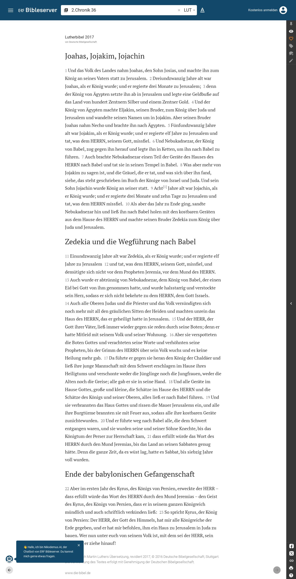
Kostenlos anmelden (263, 10)
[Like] (291, 38)
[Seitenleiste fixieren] (291, 24)
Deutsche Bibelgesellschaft (83, 41)
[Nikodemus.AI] (9, 559)
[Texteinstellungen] (202, 10)
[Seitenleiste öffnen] (291, 303)
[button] (10, 10)
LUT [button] (190, 10)
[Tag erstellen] (291, 46)
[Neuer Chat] (291, 53)
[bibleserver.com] (37, 10)
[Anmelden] (283, 10)
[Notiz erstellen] (291, 60)
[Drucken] (291, 568)
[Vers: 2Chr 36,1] (291, 31)
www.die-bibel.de (78, 573)
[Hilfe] (291, 575)
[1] (165, 186)
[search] (124, 10)
